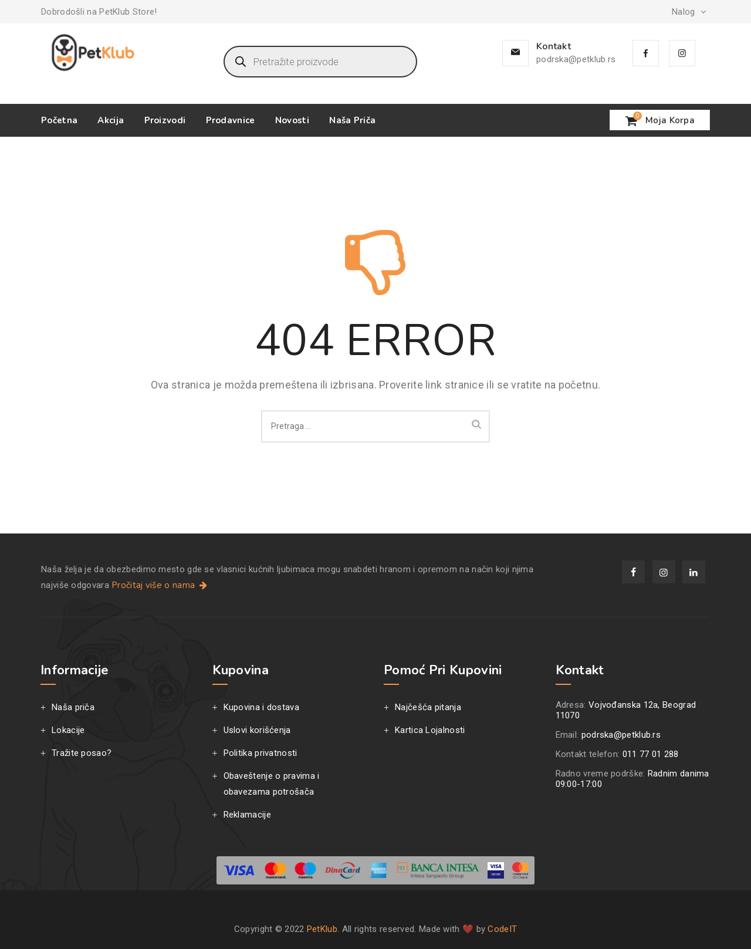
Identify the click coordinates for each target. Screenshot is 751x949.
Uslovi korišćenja (257, 730)
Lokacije (68, 730)
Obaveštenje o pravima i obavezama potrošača (272, 784)
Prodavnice (230, 120)
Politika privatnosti (260, 753)
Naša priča (352, 120)
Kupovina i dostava (261, 707)
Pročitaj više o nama (160, 585)
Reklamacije (247, 814)
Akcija (110, 120)
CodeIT (502, 929)
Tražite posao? (81, 753)
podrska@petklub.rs (575, 59)
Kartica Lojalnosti (430, 730)
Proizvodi (165, 120)
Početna (59, 120)
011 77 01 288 (651, 754)
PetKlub (322, 929)
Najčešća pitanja (428, 707)
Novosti (292, 120)
